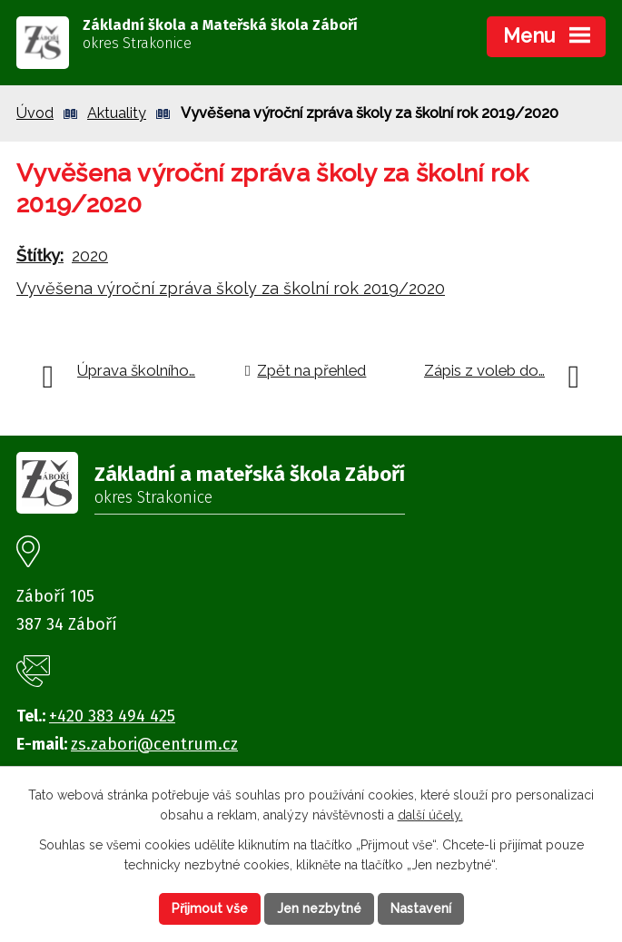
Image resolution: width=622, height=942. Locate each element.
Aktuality (116, 113)
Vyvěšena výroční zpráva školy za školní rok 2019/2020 (230, 288)
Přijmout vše (210, 908)
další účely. (430, 816)
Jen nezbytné (319, 908)
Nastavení (420, 908)
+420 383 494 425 (112, 716)
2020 (90, 255)
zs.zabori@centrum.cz (154, 744)
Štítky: (40, 255)
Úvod (35, 113)
